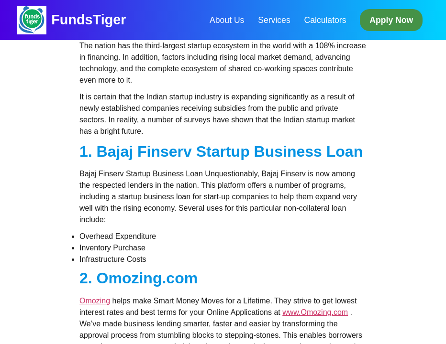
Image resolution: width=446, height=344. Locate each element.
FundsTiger (88, 19)
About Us (227, 20)
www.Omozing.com (315, 312)
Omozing (94, 301)
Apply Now (391, 20)
